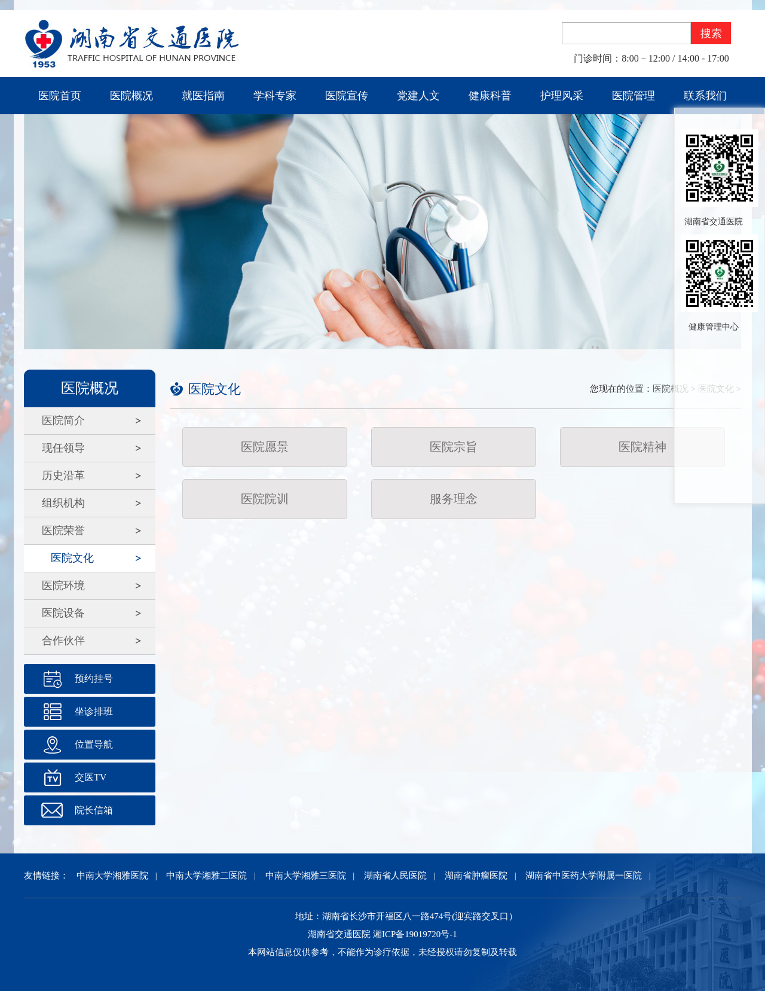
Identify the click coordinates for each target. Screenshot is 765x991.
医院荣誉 (63, 530)
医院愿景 (265, 446)
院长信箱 (94, 810)
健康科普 (490, 96)
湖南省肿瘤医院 (476, 875)
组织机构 (63, 503)
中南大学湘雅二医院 (206, 875)
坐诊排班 (94, 711)
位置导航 (94, 744)
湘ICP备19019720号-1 (415, 934)
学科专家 (274, 96)
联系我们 (705, 96)
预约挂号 (94, 678)
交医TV (90, 777)
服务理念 (454, 498)
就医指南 (203, 96)
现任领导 (63, 448)
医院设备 (63, 613)
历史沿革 (63, 475)
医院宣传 (346, 96)
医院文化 (72, 558)
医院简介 (63, 420)
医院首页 (59, 96)
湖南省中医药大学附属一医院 (583, 875)
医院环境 (63, 585)
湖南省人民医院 (395, 875)
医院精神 (642, 446)
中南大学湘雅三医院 (305, 875)
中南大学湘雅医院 (112, 875)
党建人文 (418, 96)
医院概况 (131, 96)
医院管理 (633, 96)
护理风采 (561, 96)
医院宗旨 (454, 446)
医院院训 (265, 498)
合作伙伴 (63, 641)
